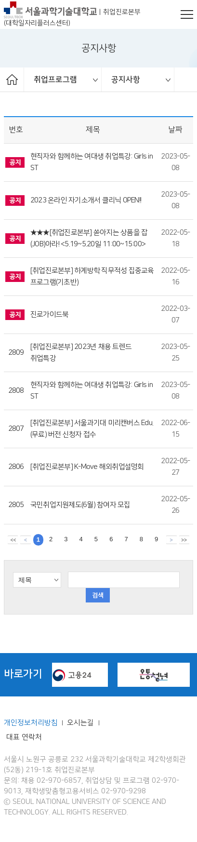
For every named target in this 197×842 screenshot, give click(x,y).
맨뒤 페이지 (184, 539)
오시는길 (81, 723)
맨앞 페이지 (13, 539)
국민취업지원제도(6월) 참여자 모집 (80, 505)
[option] (63, 79)
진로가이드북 (49, 315)
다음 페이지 (171, 539)
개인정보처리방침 (31, 723)
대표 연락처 (24, 737)
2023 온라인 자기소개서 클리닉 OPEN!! (85, 200)
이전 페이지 (25, 539)
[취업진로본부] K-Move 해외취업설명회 (87, 467)
